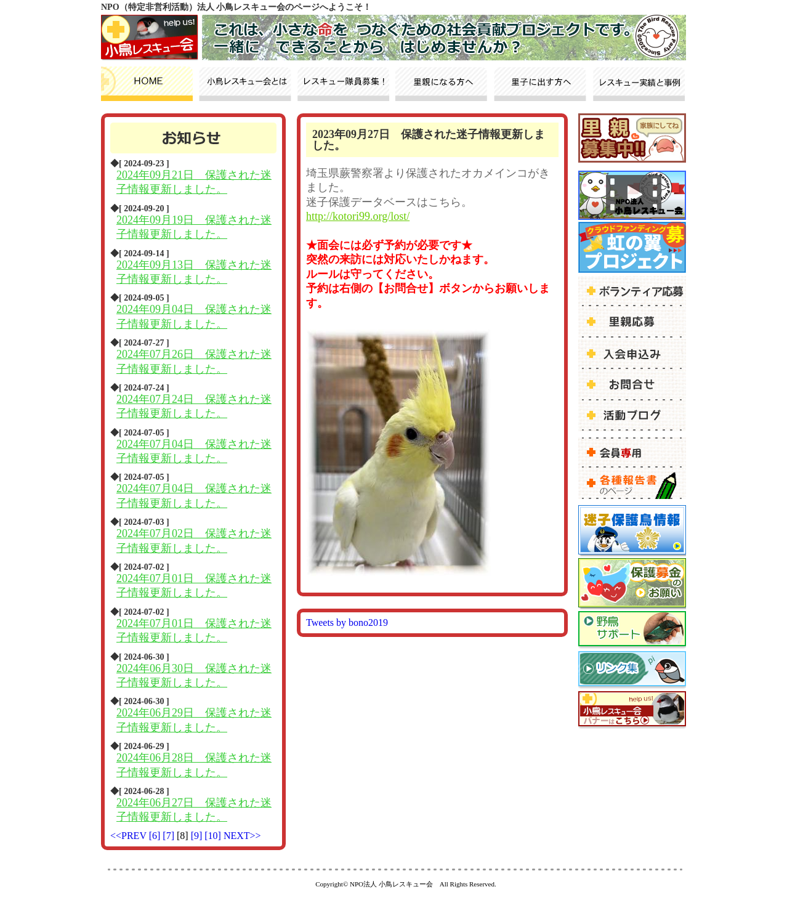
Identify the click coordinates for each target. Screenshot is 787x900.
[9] (198, 835)
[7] (170, 835)
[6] (156, 835)
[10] (214, 835)
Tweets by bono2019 (347, 622)
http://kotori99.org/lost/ (358, 216)
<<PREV (128, 835)
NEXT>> (242, 835)
